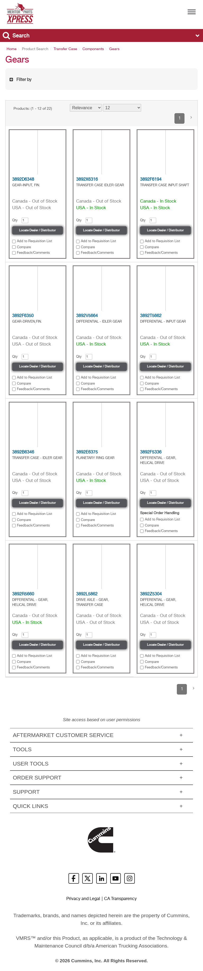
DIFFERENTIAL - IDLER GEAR (99, 321)
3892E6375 (87, 452)
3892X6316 (87, 180)
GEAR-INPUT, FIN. (26, 185)
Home (12, 49)
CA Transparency (120, 899)
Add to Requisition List (34, 241)
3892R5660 (23, 594)
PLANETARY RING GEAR (95, 458)
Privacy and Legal (83, 899)
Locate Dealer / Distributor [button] (37, 230)
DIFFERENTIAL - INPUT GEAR (163, 321)
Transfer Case (65, 49)
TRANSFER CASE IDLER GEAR (100, 185)
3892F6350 (23, 316)
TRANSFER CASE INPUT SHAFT (164, 185)
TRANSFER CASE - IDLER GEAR (37, 458)
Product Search (35, 49)
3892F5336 (151, 452)
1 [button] (179, 118)
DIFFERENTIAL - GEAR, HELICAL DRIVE (158, 460)
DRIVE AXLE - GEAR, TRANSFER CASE (92, 602)
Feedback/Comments (33, 253)
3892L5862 (87, 594)
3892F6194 (151, 180)
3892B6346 (23, 452)
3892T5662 (151, 316)
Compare (24, 247)
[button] (191, 118)
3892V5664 (87, 316)
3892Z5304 (151, 594)
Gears (114, 49)
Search (20, 36)
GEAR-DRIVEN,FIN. (27, 321)
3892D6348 (23, 180)
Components (93, 49)
